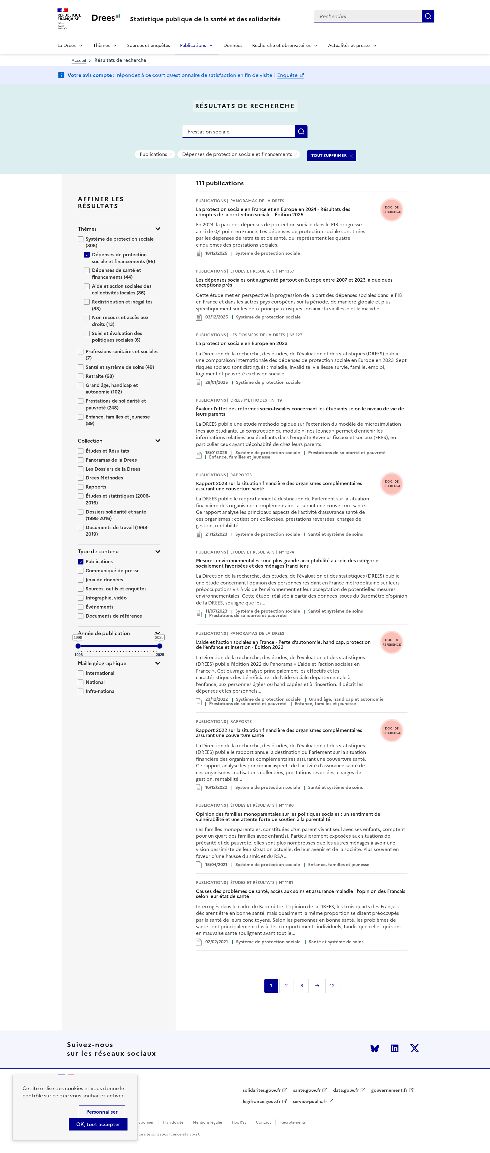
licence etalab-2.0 (184, 1134)
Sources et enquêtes (148, 45)
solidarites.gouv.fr (262, 1090)
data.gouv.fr (346, 1090)
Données (232, 45)
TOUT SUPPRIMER (329, 155)
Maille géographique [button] (102, 663)
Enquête (288, 75)
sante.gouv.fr (307, 1090)
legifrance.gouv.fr (262, 1102)
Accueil (79, 60)
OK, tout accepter (98, 1124)
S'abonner (144, 1122)
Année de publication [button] (104, 633)
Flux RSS (239, 1122)
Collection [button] (90, 440)
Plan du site (173, 1122)
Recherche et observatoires (281, 45)
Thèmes (101, 45)
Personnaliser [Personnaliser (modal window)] (102, 1111)
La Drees (67, 45)
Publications (193, 45)
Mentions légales (207, 1122)
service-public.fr (310, 1102)
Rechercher (428, 16)
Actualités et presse (349, 45)
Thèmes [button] (87, 229)
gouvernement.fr (389, 1090)
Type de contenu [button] (98, 551)
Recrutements (293, 1122)
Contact (263, 1122)
